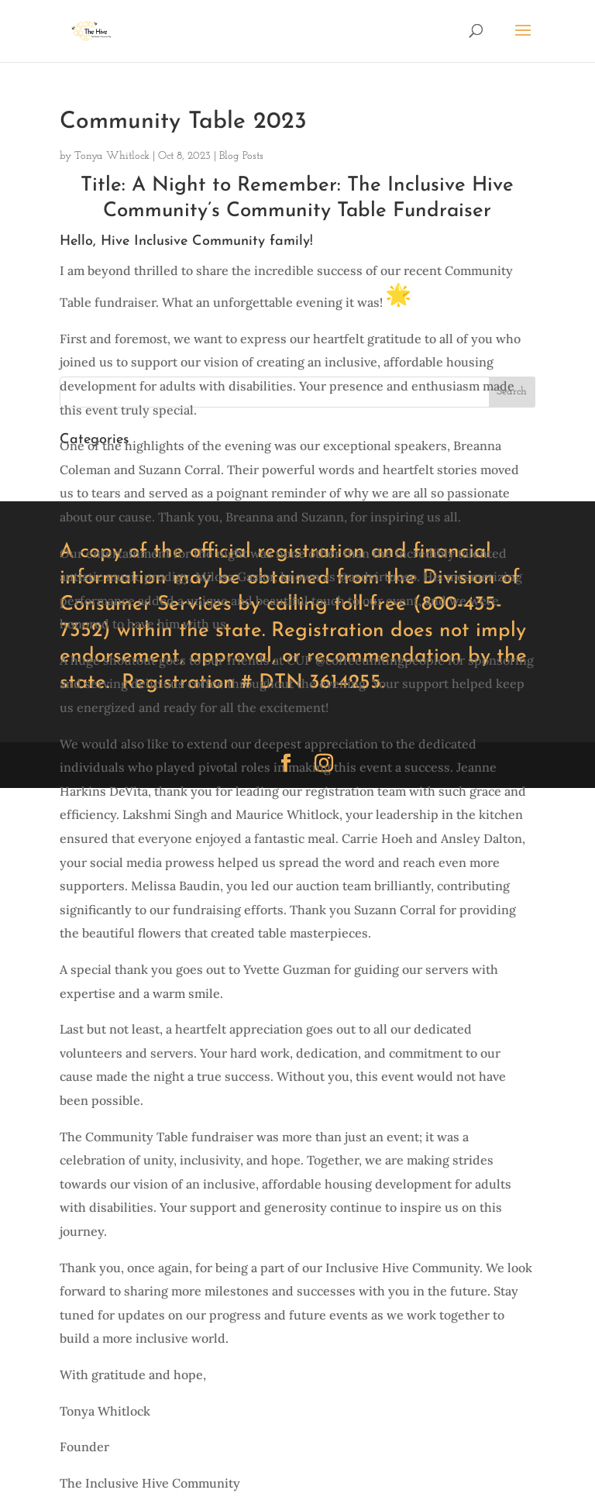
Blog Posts (241, 156)
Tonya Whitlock (112, 156)
